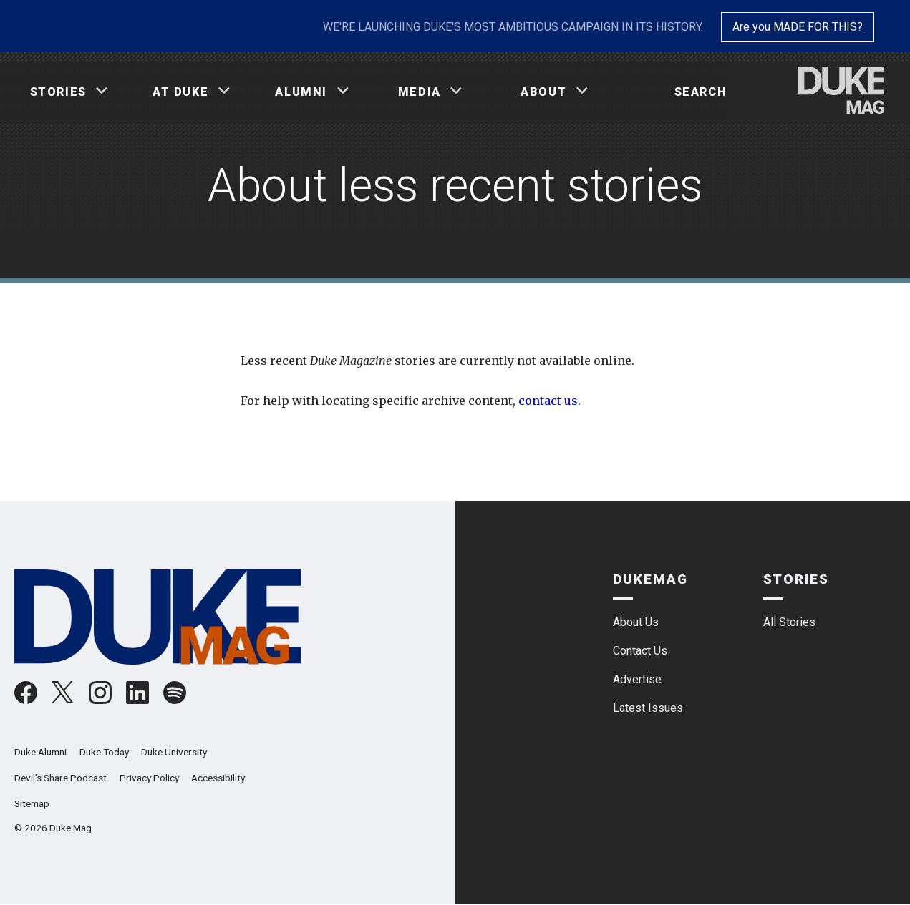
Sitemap (31, 803)
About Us (636, 622)
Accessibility (218, 777)
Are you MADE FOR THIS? (797, 27)
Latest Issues (648, 708)
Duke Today (104, 752)
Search (700, 92)
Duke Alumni (40, 752)
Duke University (174, 752)
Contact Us (640, 650)
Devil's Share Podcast (60, 777)
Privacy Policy (149, 777)
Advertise (637, 679)
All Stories (789, 622)
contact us (548, 400)
